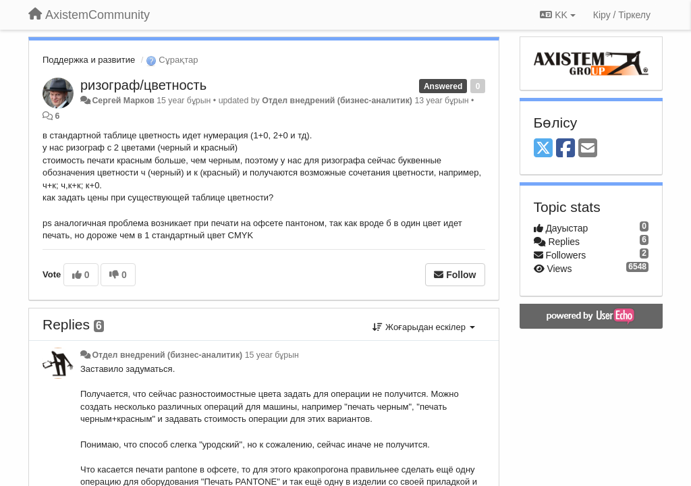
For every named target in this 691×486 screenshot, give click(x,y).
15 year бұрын (272, 355)
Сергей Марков (123, 100)
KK (557, 14)
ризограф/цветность (143, 85)
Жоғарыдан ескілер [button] (423, 327)
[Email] (587, 149)
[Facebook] (565, 149)
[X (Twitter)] (543, 149)
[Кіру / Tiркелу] (622, 14)
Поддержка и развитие (89, 60)
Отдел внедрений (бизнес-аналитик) (337, 100)
